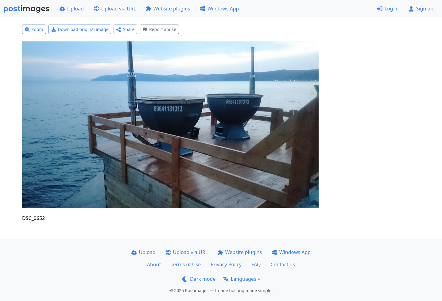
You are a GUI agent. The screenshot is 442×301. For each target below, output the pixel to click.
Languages (239, 279)
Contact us (283, 264)
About (154, 264)
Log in (388, 8)
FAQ (256, 264)
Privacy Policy (226, 264)
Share (125, 29)
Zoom (34, 29)
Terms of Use (186, 264)
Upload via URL (115, 8)
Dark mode (198, 279)
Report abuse (159, 29)
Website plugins (168, 8)
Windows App (219, 8)
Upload (72, 8)
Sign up (421, 8)
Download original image (80, 29)
